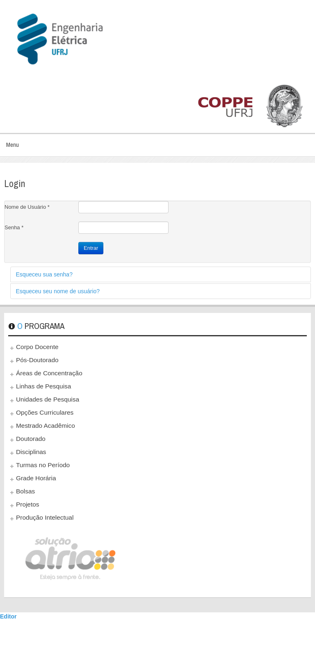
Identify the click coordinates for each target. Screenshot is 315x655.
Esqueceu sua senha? (44, 274)
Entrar (91, 248)
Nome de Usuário (27, 207)
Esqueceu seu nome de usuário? (58, 291)
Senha (14, 227)
